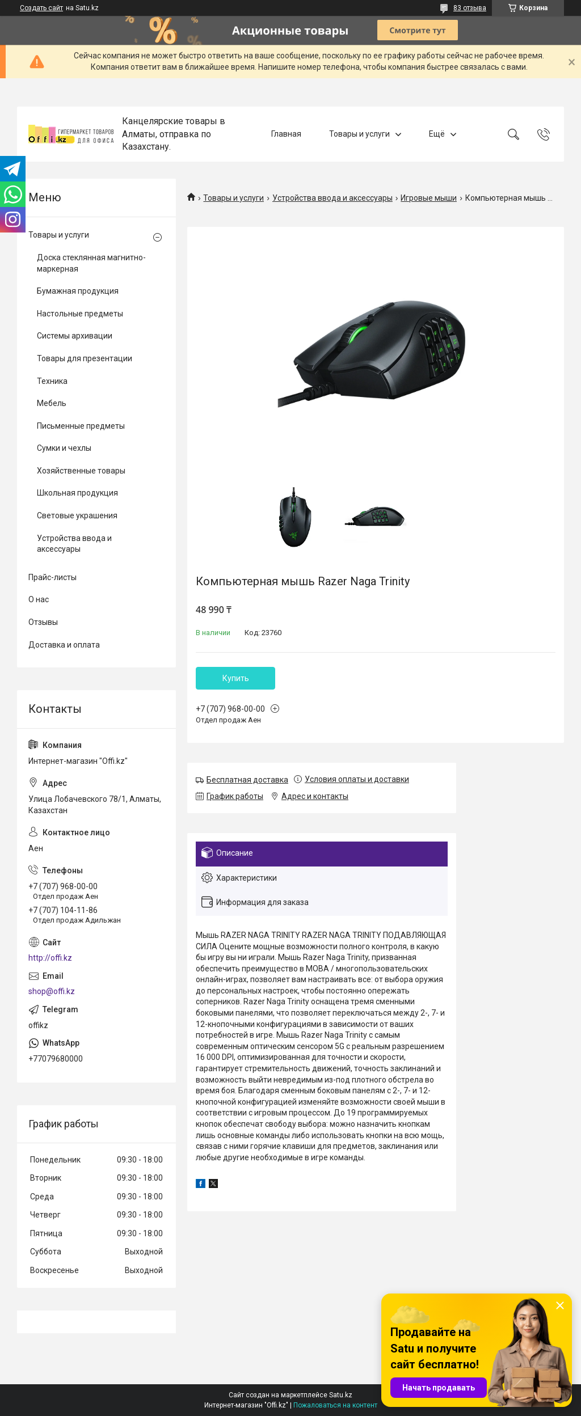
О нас (38, 599)
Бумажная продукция (78, 290)
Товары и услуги (359, 133)
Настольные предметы (80, 313)
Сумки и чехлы (64, 448)
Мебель (51, 403)
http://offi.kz (50, 957)
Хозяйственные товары (81, 470)
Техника (52, 381)
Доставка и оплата (64, 644)
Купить (235, 678)
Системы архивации (74, 335)
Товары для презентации (84, 358)
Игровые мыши (429, 197)
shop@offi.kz (51, 991)
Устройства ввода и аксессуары (332, 197)
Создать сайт (41, 8)
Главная (286, 133)
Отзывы (43, 622)
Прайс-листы (52, 577)
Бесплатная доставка (247, 779)
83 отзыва (469, 8)
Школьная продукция (77, 492)
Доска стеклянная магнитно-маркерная (91, 263)
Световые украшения (77, 515)
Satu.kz (340, 1395)
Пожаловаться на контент (335, 1405)
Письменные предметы (81, 425)
